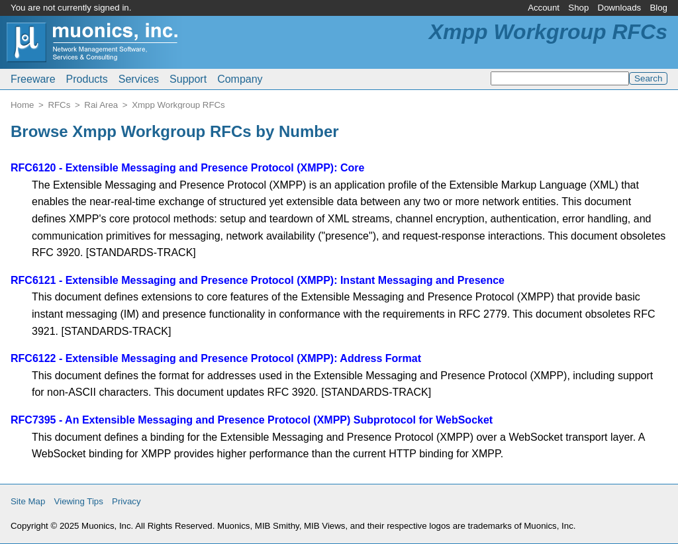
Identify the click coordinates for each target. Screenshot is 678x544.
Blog (658, 8)
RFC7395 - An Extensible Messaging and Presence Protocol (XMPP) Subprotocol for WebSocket (252, 420)
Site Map (28, 501)
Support (188, 79)
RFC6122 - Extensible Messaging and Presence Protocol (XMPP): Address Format (216, 358)
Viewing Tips (78, 501)
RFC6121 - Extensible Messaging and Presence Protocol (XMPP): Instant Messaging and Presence (258, 280)
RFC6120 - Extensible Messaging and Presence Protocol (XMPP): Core (187, 167)
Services (139, 79)
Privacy (126, 501)
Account (543, 8)
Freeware (33, 79)
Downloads (620, 8)
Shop (578, 8)
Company (239, 79)
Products (87, 79)
